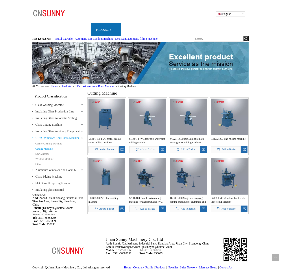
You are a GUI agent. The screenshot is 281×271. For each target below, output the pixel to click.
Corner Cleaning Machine (48, 143)
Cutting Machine (44, 148)
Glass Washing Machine (49, 104)
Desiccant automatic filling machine (136, 38)
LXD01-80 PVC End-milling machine (103, 200)
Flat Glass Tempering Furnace (53, 183)
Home (127, 267)
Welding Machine (44, 159)
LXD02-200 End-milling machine (228, 139)
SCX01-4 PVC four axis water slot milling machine (147, 141)
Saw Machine (42, 154)
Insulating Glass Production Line (54, 111)
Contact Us (226, 267)
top (275, 257)
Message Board (208, 267)
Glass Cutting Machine (48, 124)
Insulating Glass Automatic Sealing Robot (59, 118)
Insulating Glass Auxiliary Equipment (57, 131)
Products (160, 267)
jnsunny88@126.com (45, 211)
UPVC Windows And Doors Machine (57, 137)
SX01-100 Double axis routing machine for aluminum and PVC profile (146, 200)
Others (38, 164)
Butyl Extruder (64, 38)
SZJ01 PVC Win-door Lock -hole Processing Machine (228, 200)
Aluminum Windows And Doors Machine (59, 170)
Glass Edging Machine (48, 176)
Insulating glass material (49, 189)
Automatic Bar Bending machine (94, 38)
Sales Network (188, 267)
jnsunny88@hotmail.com (57, 207)
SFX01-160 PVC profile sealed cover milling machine (104, 141)
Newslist (173, 267)
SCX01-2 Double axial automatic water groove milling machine (187, 141)
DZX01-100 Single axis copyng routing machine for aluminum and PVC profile (188, 200)
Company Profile (143, 267)
